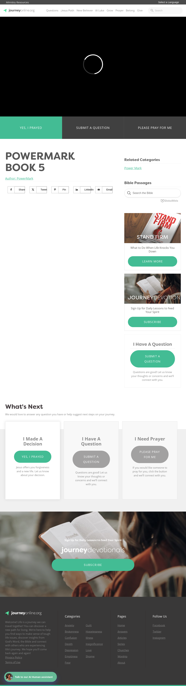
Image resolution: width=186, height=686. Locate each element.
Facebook (159, 625)
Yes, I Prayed (31, 128)
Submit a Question (93, 128)
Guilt (89, 625)
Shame (90, 656)
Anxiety (69, 625)
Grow (110, 10)
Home (121, 625)
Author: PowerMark (19, 178)
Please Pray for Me (155, 128)
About (121, 662)
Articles (122, 638)
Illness (89, 638)
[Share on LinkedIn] (82, 189)
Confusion (71, 638)
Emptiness (71, 656)
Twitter (157, 631)
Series (121, 644)
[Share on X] (38, 189)
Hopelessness (94, 631)
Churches (123, 650)
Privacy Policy (13, 657)
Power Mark (133, 168)
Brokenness (72, 631)
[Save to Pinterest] (60, 189)
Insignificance (94, 644)
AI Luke (99, 10)
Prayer (119, 10)
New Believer (85, 10)
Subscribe (152, 322)
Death (69, 644)
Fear (68, 662)
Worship (122, 656)
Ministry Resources (17, 2)
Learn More (152, 261)
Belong (130, 10)
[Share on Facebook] (16, 189)
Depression (71, 650)
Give (140, 10)
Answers (122, 631)
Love (89, 650)
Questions (52, 10)
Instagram (159, 638)
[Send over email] (104, 189)
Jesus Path (67, 10)
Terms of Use (12, 662)
